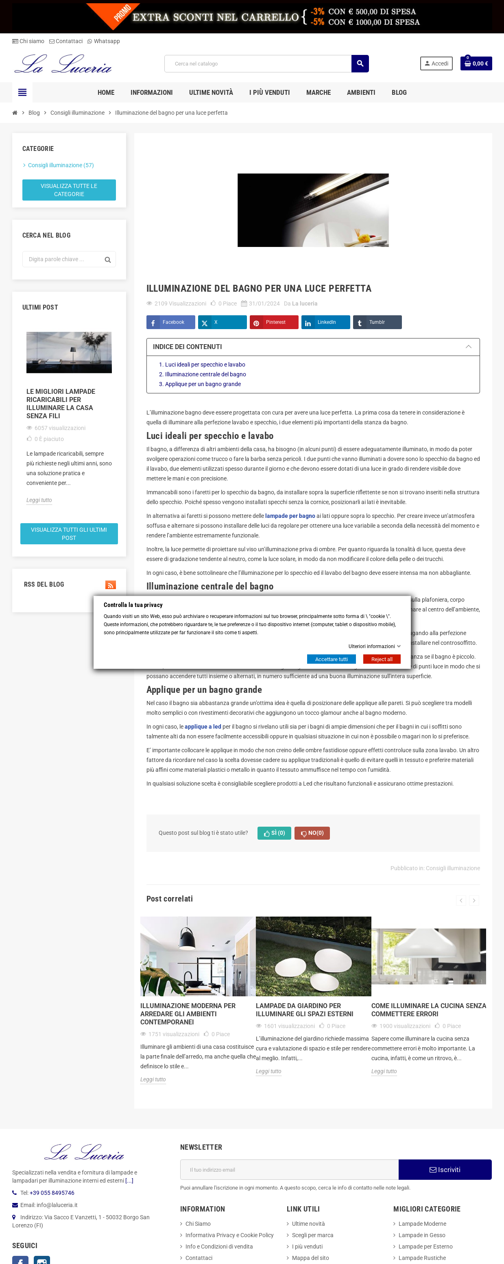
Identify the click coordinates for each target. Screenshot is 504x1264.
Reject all (382, 659)
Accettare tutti (331, 659)
